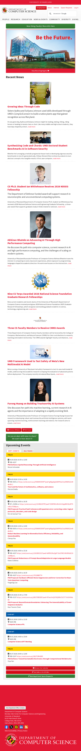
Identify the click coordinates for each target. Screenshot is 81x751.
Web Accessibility (10, 731)
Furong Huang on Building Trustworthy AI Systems (35, 403)
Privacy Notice (22, 731)
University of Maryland (40, 2)
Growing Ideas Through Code (23, 106)
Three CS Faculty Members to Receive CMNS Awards (36, 328)
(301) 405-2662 (19, 723)
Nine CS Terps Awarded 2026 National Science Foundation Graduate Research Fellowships (39, 295)
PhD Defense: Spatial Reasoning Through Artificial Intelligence (32, 465)
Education (27, 19)
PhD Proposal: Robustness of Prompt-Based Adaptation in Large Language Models (39, 558)
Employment (41, 8)
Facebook (6, 727)
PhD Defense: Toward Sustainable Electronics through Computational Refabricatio (39, 659)
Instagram (16, 727)
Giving (75, 19)
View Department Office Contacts (15, 708)
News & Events (41, 19)
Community (54, 19)
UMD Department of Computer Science (19, 10)
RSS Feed (27, 430)
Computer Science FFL (16, 624)
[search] (61, 14)
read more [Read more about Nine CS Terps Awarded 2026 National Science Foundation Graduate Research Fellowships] (32, 309)
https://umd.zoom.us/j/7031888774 (29, 575)
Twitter (11, 727)
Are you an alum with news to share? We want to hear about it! (22, 437)
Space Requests (66, 8)
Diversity (66, 19)
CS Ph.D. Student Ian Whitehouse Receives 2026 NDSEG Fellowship (37, 188)
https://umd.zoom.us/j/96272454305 (30, 656)
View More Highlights (40, 71)
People (5, 19)
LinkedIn (21, 727)
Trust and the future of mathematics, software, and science (30, 487)
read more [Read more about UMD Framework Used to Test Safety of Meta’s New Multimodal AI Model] (60, 374)
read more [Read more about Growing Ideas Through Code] (31, 127)
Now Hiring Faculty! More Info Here (41, 26)
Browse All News (13, 430)
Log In (76, 8)
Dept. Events (14, 451)
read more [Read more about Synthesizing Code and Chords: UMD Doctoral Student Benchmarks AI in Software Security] (56, 158)
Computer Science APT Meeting (20, 642)
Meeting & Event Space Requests (40, 676)
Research (15, 19)
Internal (56, 8)
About (50, 8)
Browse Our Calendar (40, 668)
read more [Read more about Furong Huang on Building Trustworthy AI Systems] (17, 423)
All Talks (28, 451)
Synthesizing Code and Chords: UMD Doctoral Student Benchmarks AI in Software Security (37, 147)
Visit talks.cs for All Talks (40, 672)
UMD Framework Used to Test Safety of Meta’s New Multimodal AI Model (35, 362)
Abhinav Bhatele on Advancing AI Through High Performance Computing (33, 241)
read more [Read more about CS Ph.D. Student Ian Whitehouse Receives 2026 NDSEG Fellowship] (61, 207)
